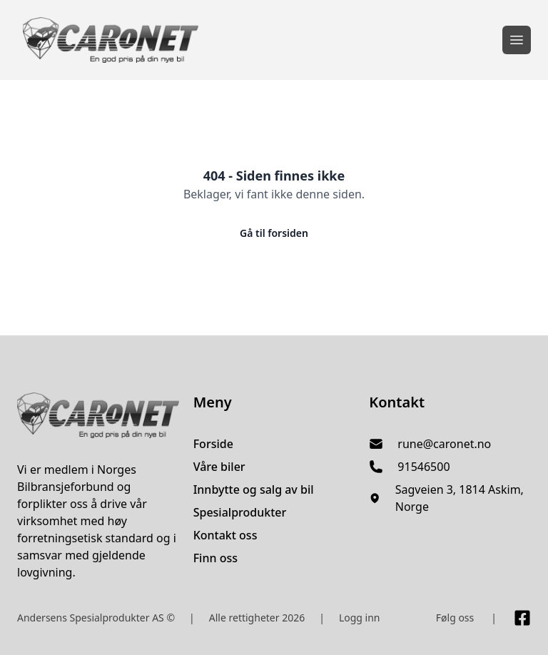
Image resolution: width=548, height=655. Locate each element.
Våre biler (219, 466)
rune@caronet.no (444, 444)
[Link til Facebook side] (522, 617)
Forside (213, 444)
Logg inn (359, 617)
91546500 (423, 466)
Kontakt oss (225, 535)
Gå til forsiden (274, 233)
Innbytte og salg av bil (253, 489)
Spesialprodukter (240, 512)
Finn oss (215, 558)
